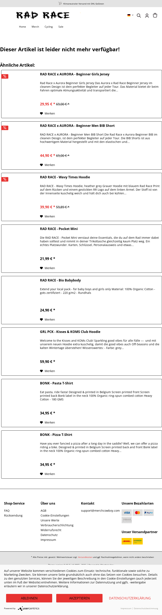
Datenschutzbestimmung (146, 608)
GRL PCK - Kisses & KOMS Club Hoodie (70, 332)
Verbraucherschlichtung (57, 525)
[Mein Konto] (147, 16)
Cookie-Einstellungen (55, 515)
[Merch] (35, 27)
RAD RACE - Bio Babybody (60, 280)
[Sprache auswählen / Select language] (131, 15)
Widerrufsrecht (51, 530)
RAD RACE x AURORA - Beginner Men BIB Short (77, 126)
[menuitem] (131, 15)
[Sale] (61, 27)
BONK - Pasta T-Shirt (56, 383)
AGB (43, 510)
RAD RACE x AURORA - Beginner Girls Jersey (74, 74)
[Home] (22, 27)
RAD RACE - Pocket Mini (59, 229)
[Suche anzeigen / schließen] (139, 16)
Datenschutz (49, 535)
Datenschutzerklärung (130, 598)
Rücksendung (13, 515)
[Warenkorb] (155, 16)
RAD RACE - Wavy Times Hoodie (65, 177)
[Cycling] (49, 27)
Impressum (48, 540)
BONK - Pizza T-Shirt (56, 435)
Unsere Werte (50, 520)
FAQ (7, 510)
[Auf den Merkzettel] (47, 113)
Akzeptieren (79, 598)
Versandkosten (85, 557)
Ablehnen (29, 598)
